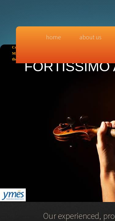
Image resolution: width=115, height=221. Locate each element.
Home (53, 37)
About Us (90, 37)
